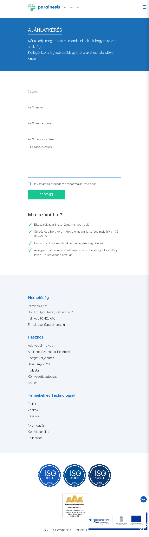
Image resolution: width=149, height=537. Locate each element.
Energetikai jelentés (41, 358)
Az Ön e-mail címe (39, 123)
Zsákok (33, 410)
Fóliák (32, 404)
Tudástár (34, 370)
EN (71, 7)
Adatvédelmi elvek (40, 345)
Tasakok (34, 416)
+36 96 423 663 (44, 318)
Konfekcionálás (38, 432)
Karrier (32, 383)
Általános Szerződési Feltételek (49, 352)
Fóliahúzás (35, 438)
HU (65, 7)
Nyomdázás (36, 425)
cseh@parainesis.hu (51, 325)
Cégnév (33, 91)
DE (77, 7)
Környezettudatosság (42, 376)
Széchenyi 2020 (39, 364)
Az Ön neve (35, 107)
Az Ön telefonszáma (41, 139)
